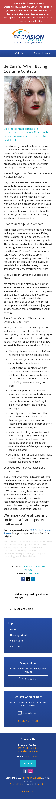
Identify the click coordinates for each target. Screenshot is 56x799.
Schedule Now (27, 713)
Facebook (25, 771)
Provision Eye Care (32, 777)
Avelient (42, 784)
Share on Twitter (28, 579)
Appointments (42, 53)
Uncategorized (18, 635)
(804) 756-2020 (32, 756)
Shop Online (27, 679)
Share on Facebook (23, 579)
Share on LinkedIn (33, 579)
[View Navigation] (5, 53)
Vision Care (16, 640)
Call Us (19, 53)
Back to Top (28, 791)
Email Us (28, 763)
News (13, 629)
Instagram (30, 771)
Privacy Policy (16, 784)
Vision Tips (34, 573)
